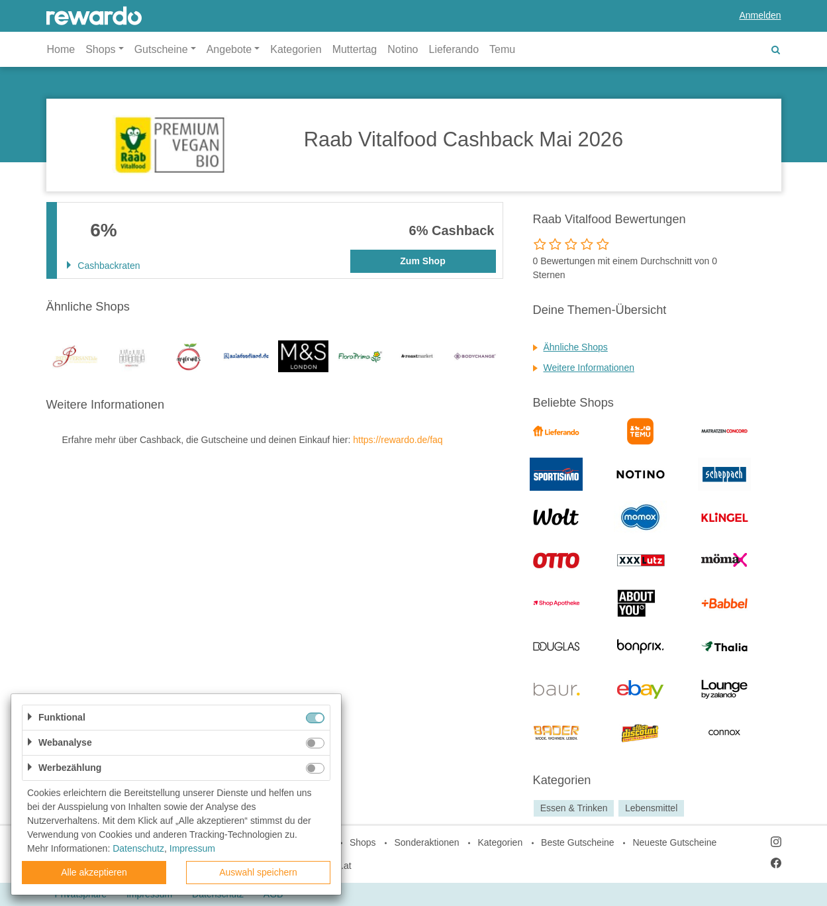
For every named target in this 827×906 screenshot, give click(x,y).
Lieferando (453, 49)
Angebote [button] (229, 49)
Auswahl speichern (258, 872)
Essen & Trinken (574, 808)
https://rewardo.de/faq (397, 439)
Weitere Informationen (589, 367)
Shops (363, 842)
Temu (502, 49)
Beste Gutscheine (577, 842)
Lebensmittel (651, 808)
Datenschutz (138, 848)
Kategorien (295, 49)
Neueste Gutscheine (674, 842)
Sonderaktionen (426, 842)
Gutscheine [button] (161, 49)
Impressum (192, 848)
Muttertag (354, 49)
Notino (402, 49)
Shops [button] (100, 49)
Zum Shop (422, 261)
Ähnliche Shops (576, 347)
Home (61, 49)
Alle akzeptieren (94, 872)
